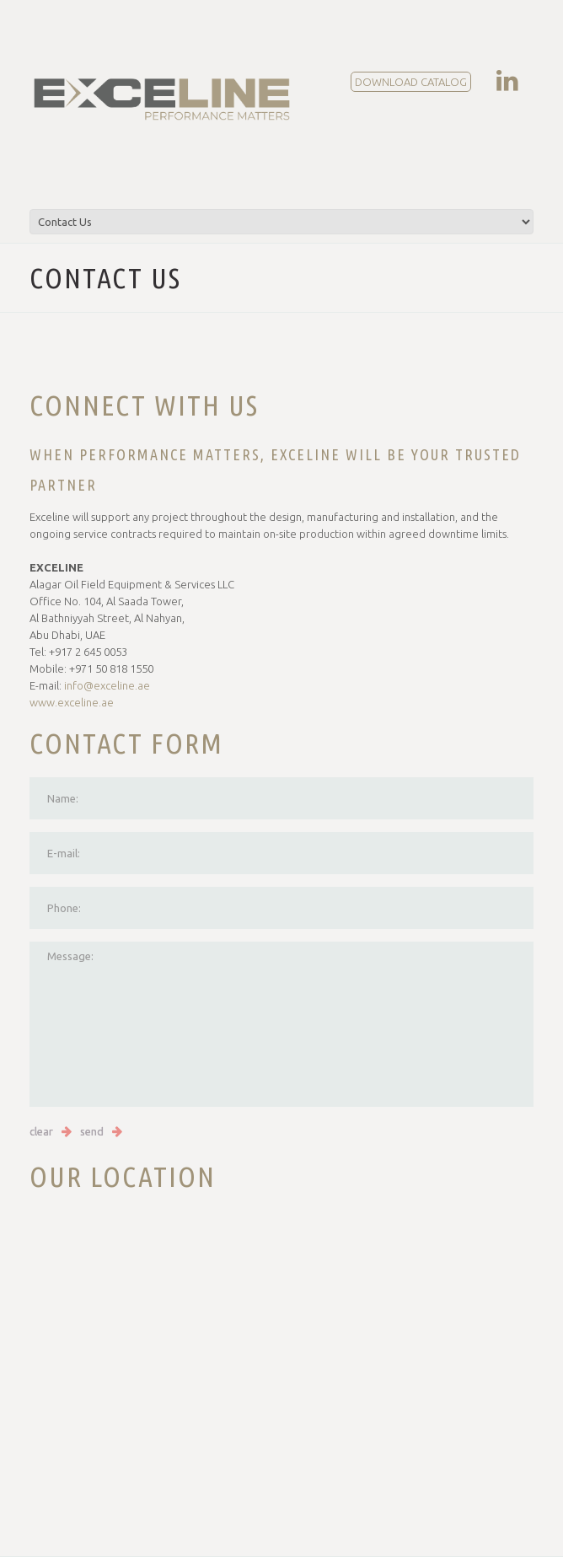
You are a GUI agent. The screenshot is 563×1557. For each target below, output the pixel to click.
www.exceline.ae (71, 702)
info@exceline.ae (107, 685)
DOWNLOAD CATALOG (411, 82)
